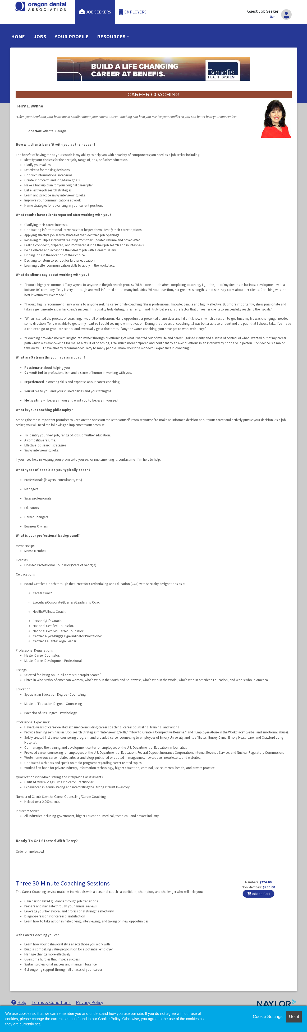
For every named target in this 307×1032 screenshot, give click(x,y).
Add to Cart (258, 893)
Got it (294, 1016)
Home (18, 37)
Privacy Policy (89, 1002)
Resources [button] (111, 37)
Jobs (40, 37)
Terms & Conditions (51, 1002)
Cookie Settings (267, 1016)
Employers (132, 12)
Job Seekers (95, 12)
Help (18, 1002)
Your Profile (72, 37)
